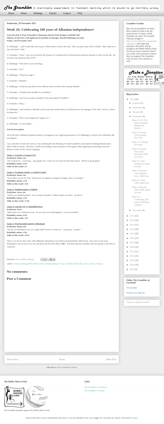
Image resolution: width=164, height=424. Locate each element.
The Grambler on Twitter (94, 390)
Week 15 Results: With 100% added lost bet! (141, 190)
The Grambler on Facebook (95, 387)
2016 (132, 229)
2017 (132, 233)
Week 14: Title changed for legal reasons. (141, 164)
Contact (67, 13)
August (135, 103)
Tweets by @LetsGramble (137, 302)
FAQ (80, 13)
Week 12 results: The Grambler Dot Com (139, 135)
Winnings (37, 13)
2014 (132, 220)
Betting (24, 263)
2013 (132, 216)
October (136, 112)
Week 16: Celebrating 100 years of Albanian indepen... (141, 201)
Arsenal (16, 263)
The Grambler (131, 288)
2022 (132, 256)
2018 (132, 238)
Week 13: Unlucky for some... (140, 143)
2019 (132, 242)
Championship (51, 263)
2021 (132, 251)
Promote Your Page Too (135, 293)
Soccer (86, 263)
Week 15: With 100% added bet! (140, 181)
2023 (132, 260)
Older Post (111, 359)
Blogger (134, 418)
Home (11, 13)
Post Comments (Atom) (67, 367)
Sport (92, 263)
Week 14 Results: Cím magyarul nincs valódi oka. (140, 173)
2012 (132, 99)
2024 (132, 265)
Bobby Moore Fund (36, 263)
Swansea (99, 263)
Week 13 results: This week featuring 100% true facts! (140, 153)
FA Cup (61, 263)
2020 (132, 247)
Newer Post (12, 359)
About (24, 13)
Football (68, 263)
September (137, 107)
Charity (53, 13)
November (137, 116)
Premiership (78, 263)
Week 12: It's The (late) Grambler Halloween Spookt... (140, 124)
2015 (132, 225)
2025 (132, 269)
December (137, 210)
